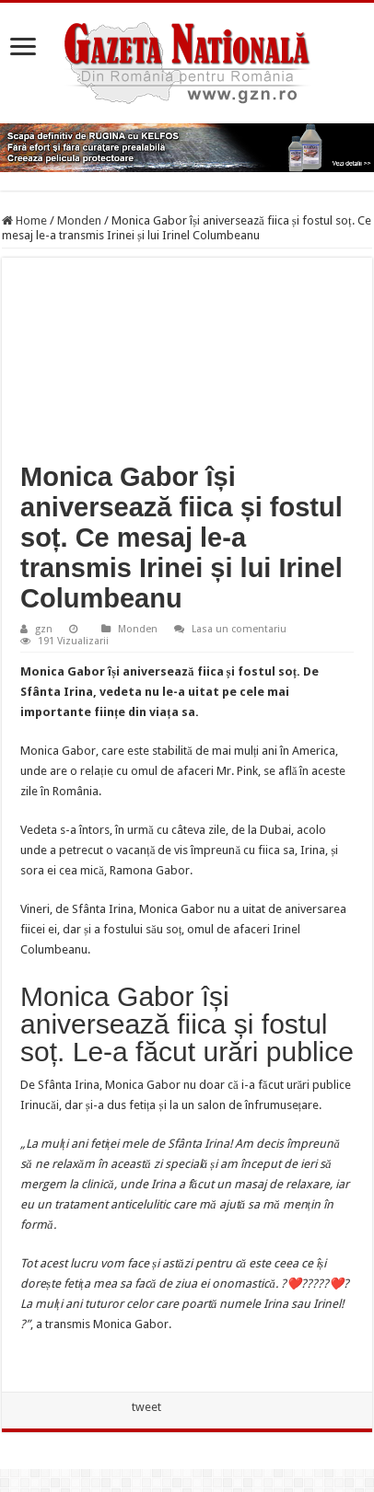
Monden (79, 220)
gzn (44, 629)
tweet (146, 1407)
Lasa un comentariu (239, 629)
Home (24, 220)
